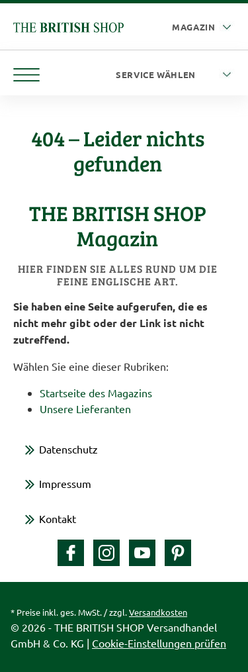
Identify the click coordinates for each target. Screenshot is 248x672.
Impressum (65, 483)
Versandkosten (158, 612)
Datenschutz (68, 449)
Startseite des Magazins (96, 392)
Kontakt (57, 518)
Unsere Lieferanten (85, 408)
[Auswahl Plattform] (203, 27)
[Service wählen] (175, 75)
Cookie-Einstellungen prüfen (159, 642)
